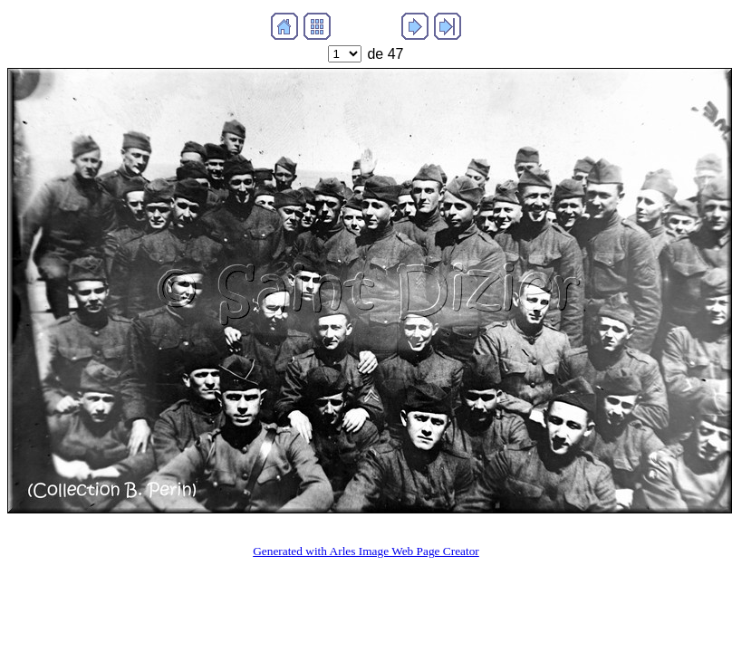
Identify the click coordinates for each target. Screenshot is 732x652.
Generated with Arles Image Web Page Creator (366, 551)
